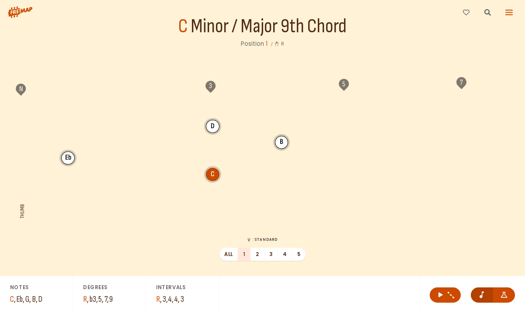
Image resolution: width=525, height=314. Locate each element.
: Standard (262, 239)
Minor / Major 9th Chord (269, 27)
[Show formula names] (504, 295)
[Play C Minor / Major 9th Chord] (445, 295)
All (228, 254)
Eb (68, 157)
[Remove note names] (482, 295)
